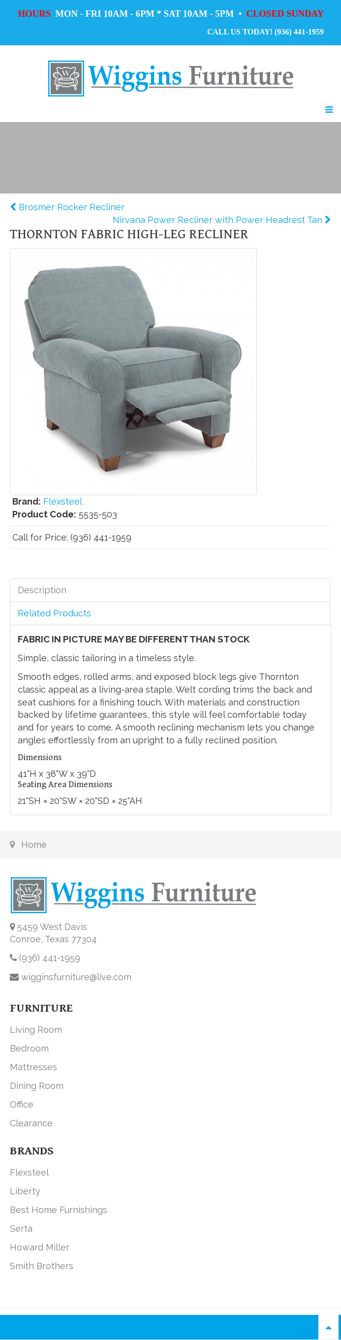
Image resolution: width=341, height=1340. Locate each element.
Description (42, 590)
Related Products (54, 613)
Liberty (25, 1191)
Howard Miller (39, 1247)
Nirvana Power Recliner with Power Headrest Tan (219, 220)
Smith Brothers (41, 1266)
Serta (21, 1228)
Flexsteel (62, 501)
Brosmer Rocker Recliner (70, 207)
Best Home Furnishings (58, 1210)
